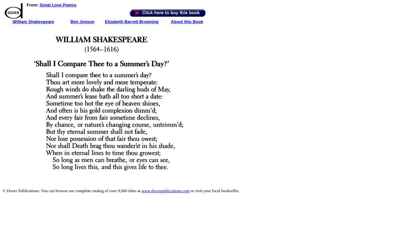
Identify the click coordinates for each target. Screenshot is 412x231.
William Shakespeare (33, 21)
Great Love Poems (58, 5)
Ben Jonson (82, 21)
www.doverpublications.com (165, 190)
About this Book (187, 21)
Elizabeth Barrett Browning (132, 21)
